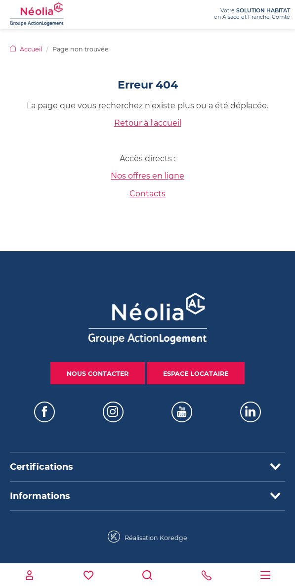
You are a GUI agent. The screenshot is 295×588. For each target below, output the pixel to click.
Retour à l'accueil (147, 123)
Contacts (147, 193)
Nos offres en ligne (147, 176)
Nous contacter (97, 373)
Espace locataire (195, 373)
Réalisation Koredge (147, 537)
